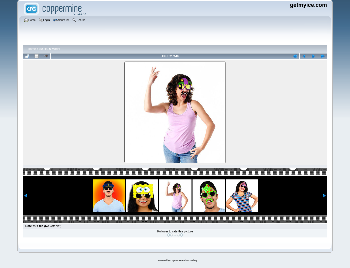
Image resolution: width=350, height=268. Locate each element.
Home (32, 49)
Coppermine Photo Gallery (183, 260)
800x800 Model (49, 49)
